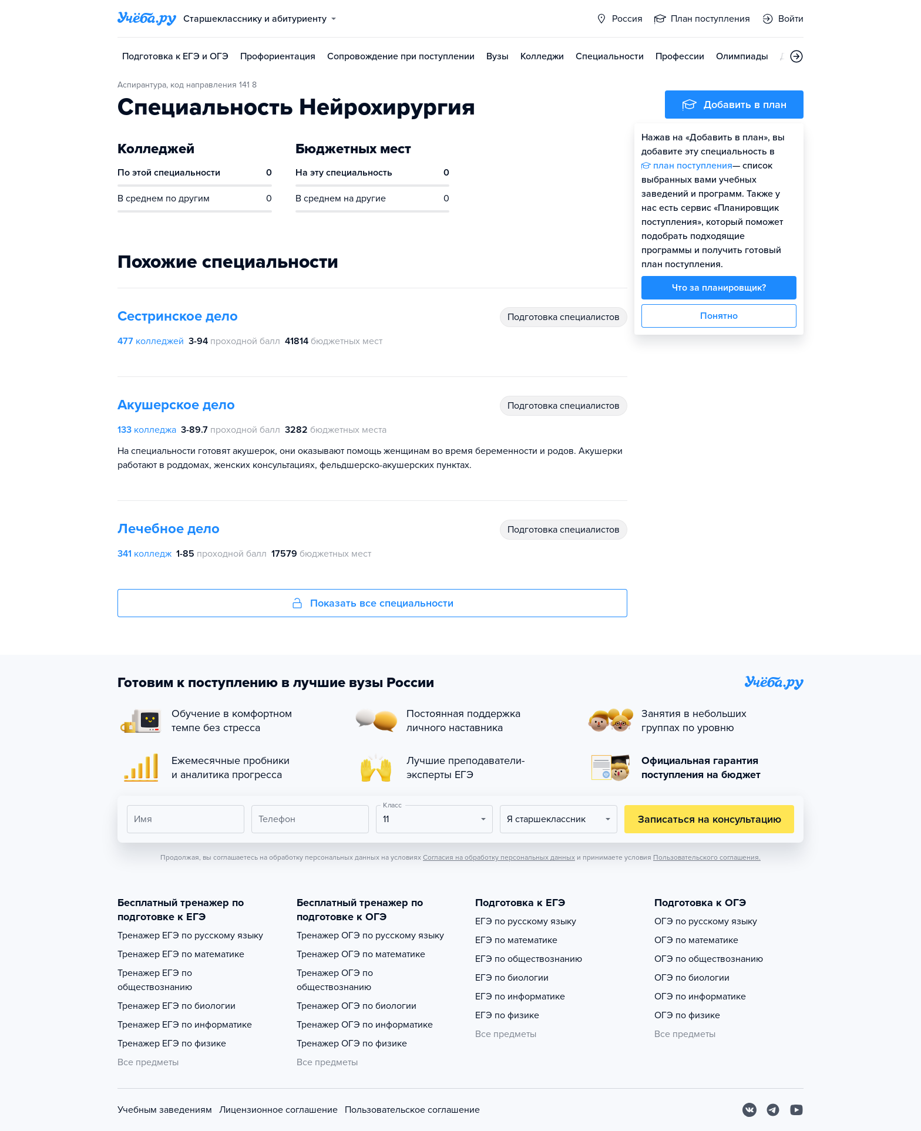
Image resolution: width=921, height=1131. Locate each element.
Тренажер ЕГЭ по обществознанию (154, 980)
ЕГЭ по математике (516, 940)
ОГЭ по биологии (692, 978)
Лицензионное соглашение (278, 1110)
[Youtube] (796, 1110)
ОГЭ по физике (687, 1015)
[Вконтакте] (749, 1110)
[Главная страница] (146, 19)
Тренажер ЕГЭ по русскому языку (190, 935)
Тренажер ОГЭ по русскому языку (370, 935)
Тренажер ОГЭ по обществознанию (335, 980)
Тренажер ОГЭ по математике (361, 954)
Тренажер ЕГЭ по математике (180, 954)
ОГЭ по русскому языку (705, 921)
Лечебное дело (168, 528)
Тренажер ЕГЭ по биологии (176, 1006)
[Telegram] (773, 1110)
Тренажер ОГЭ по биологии (356, 1006)
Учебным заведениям (164, 1110)
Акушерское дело (176, 404)
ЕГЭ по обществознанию (528, 959)
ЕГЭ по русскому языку (525, 921)
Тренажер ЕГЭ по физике (171, 1043)
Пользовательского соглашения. (707, 857)
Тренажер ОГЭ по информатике (365, 1025)
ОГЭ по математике (696, 940)
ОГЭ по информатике (700, 996)
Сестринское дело (177, 316)
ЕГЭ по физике (507, 1015)
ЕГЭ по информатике (520, 996)
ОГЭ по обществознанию (708, 959)
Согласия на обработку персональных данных (499, 857)
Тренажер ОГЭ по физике (352, 1043)
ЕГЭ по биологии (512, 978)
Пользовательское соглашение (412, 1110)
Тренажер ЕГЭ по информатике (184, 1025)
